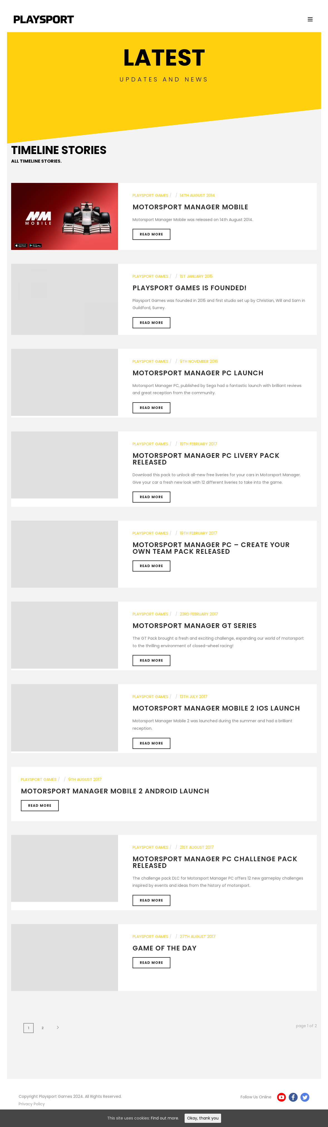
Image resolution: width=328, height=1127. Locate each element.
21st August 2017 (197, 847)
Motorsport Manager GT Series (195, 625)
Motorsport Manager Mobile (190, 207)
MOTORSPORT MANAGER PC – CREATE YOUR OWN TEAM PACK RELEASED (211, 548)
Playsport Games (150, 195)
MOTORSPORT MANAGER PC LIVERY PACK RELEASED (206, 459)
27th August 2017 (198, 936)
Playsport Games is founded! (190, 287)
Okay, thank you (203, 1118)
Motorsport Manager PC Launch (198, 373)
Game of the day (165, 948)
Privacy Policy (32, 1104)
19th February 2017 (198, 444)
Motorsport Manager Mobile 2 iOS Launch (216, 708)
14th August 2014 (197, 195)
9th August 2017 (85, 779)
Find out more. (165, 1118)
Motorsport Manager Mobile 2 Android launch (115, 791)
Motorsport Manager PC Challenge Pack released (215, 862)
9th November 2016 (199, 361)
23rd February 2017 (199, 614)
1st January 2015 (196, 276)
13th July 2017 (193, 696)
